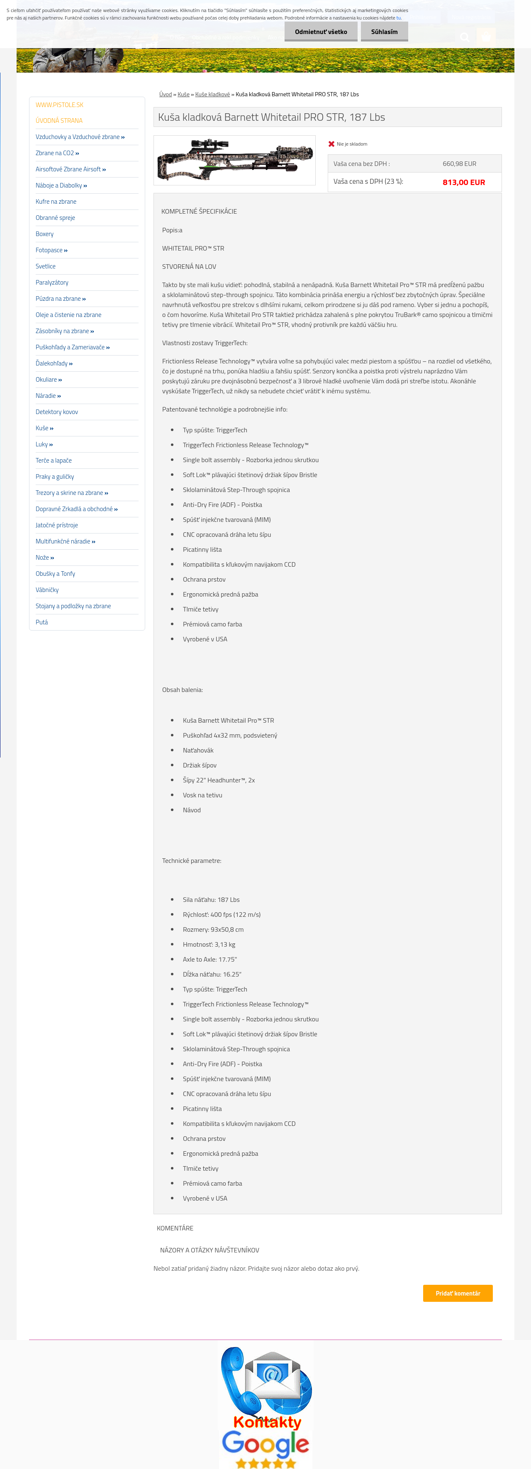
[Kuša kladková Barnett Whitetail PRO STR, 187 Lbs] (234, 139)
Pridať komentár (458, 1293)
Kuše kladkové (212, 94)
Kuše (184, 94)
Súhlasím (384, 32)
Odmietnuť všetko (321, 32)
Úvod (165, 94)
